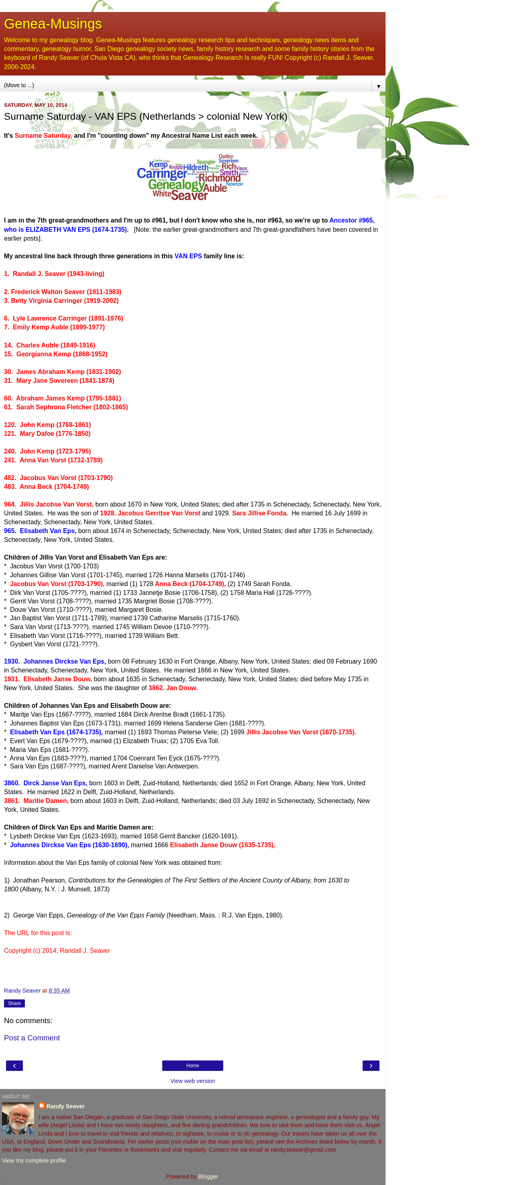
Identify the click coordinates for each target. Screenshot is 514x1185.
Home (192, 1066)
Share (14, 1003)
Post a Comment (32, 1038)
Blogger (208, 1176)
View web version (192, 1081)
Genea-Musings (53, 23)
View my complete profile (34, 1160)
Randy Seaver (66, 1106)
